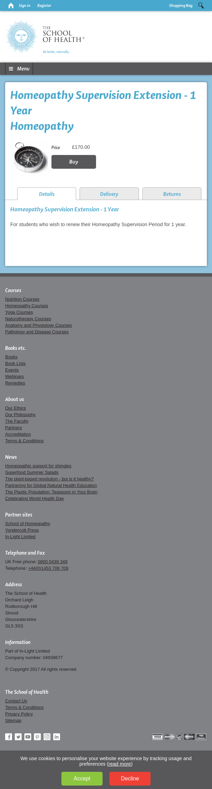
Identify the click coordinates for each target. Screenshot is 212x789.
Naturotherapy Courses (28, 318)
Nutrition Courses (22, 299)
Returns (172, 194)
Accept (82, 778)
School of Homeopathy (27, 523)
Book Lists (15, 363)
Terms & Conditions (24, 440)
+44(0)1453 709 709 (48, 568)
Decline (130, 778)
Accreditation (18, 434)
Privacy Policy (19, 713)
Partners (13, 427)
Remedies (15, 383)
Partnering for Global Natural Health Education (51, 485)
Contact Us (16, 700)
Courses (13, 290)
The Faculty (16, 421)
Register (44, 5)
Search (201, 5)
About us (14, 399)
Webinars (14, 376)
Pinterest (37, 736)
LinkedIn (56, 736)
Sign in (25, 5)
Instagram (47, 736)
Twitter (18, 736)
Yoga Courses (19, 312)
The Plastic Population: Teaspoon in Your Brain (51, 491)
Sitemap (13, 720)
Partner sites (18, 514)
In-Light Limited (20, 536)
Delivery (109, 194)
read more (119, 764)
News (11, 457)
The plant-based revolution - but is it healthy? (49, 478)
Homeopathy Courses (26, 305)
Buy (73, 161)
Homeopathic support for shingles (38, 465)
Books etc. (15, 348)
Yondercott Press (22, 530)
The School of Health (26, 692)
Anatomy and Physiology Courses (38, 325)
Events (12, 370)
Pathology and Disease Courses (37, 331)
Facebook (8, 736)
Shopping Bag (180, 5)
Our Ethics (15, 408)
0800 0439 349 (52, 561)
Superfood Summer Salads (32, 472)
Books (11, 356)
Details (47, 194)
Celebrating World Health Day (34, 498)
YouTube (27, 736)
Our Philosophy (20, 414)
